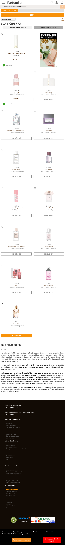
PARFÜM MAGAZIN (12, 489)
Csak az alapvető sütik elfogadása (52, 540)
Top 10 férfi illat (10, 495)
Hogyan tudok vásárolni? (13, 427)
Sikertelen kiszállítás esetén (14, 472)
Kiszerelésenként (60, 19)
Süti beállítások (10, 438)
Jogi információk (11, 456)
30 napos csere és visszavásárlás (16, 449)
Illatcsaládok (10, 508)
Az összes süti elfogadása (21, 540)
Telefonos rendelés (11, 434)
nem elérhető (48, 99)
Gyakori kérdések (11, 425)
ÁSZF (7, 459)
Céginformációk (10, 445)
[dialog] (32, 537)
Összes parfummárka (12, 436)
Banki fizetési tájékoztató (13, 473)
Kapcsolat (9, 423)
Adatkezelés (9, 457)
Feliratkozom (16, 336)
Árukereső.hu (23, 521)
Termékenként (63, 19)
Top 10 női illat (10, 493)
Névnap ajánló (10, 506)
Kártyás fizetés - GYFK (12, 481)
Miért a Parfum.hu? (11, 447)
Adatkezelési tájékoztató (13, 482)
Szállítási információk (12, 470)
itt (22, 534)
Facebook (9, 502)
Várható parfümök (11, 491)
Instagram (9, 504)
